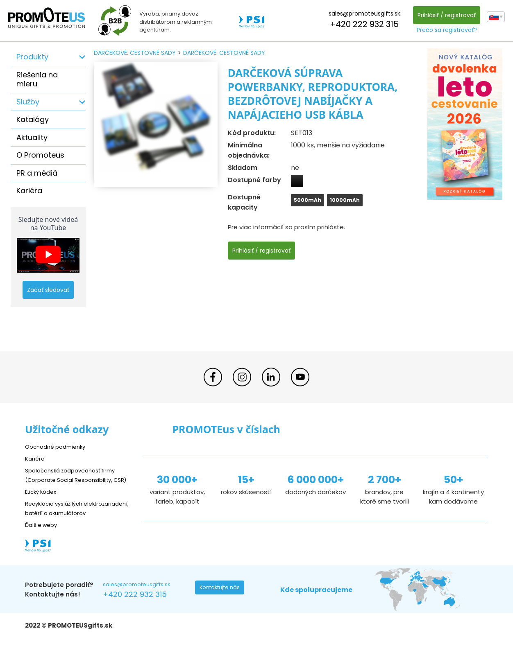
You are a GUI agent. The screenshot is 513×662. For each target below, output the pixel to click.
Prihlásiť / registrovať (444, 15)
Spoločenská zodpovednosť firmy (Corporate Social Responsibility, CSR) (76, 479)
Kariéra (29, 190)
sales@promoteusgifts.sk (362, 13)
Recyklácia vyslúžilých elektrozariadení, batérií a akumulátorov (64, 521)
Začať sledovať (48, 290)
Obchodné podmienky (59, 446)
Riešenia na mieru (37, 79)
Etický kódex (43, 500)
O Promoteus (40, 155)
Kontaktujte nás (222, 608)
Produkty (32, 57)
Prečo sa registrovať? (445, 30)
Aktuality (32, 137)
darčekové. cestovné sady (135, 53)
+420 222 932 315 (362, 24)
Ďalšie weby (43, 543)
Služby (27, 102)
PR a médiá (36, 173)
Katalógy (32, 119)
